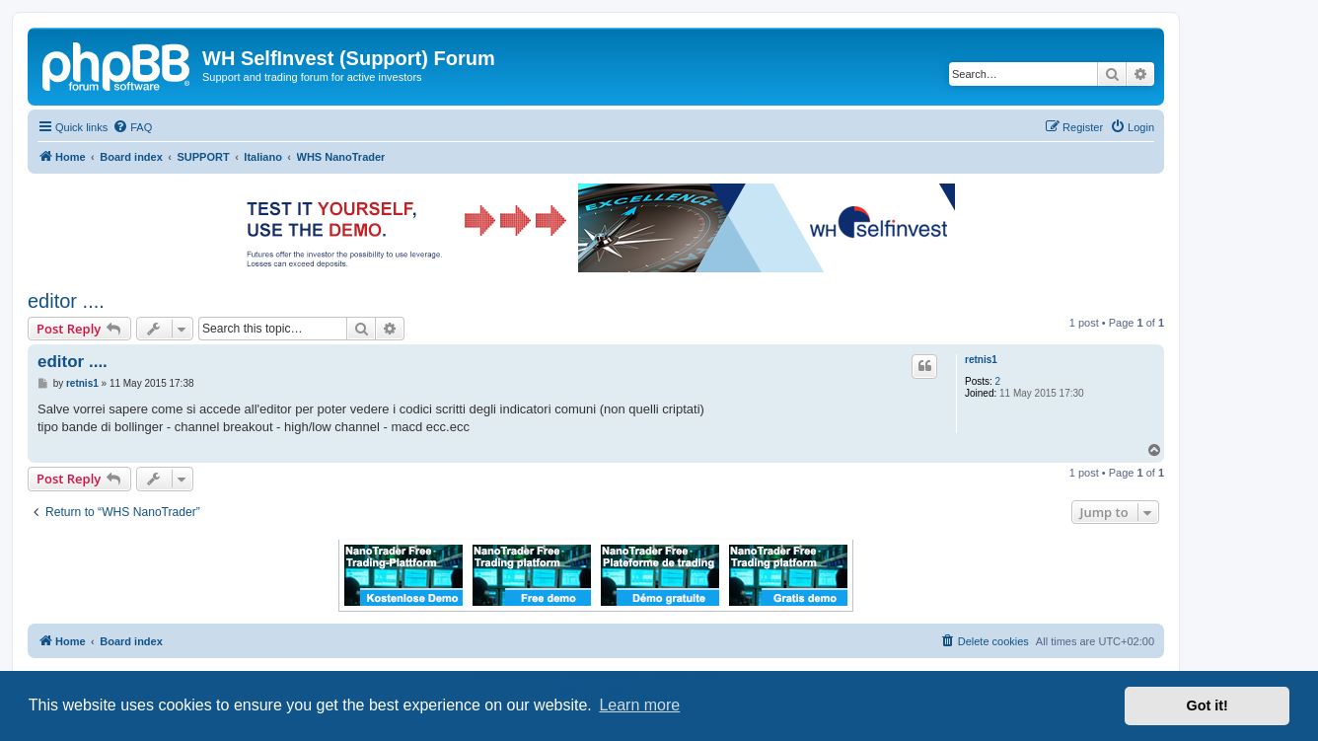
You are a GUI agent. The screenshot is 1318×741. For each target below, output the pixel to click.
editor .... (66, 301)
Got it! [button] (1207, 705)
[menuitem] (132, 127)
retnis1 (981, 359)
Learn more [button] (639, 705)
